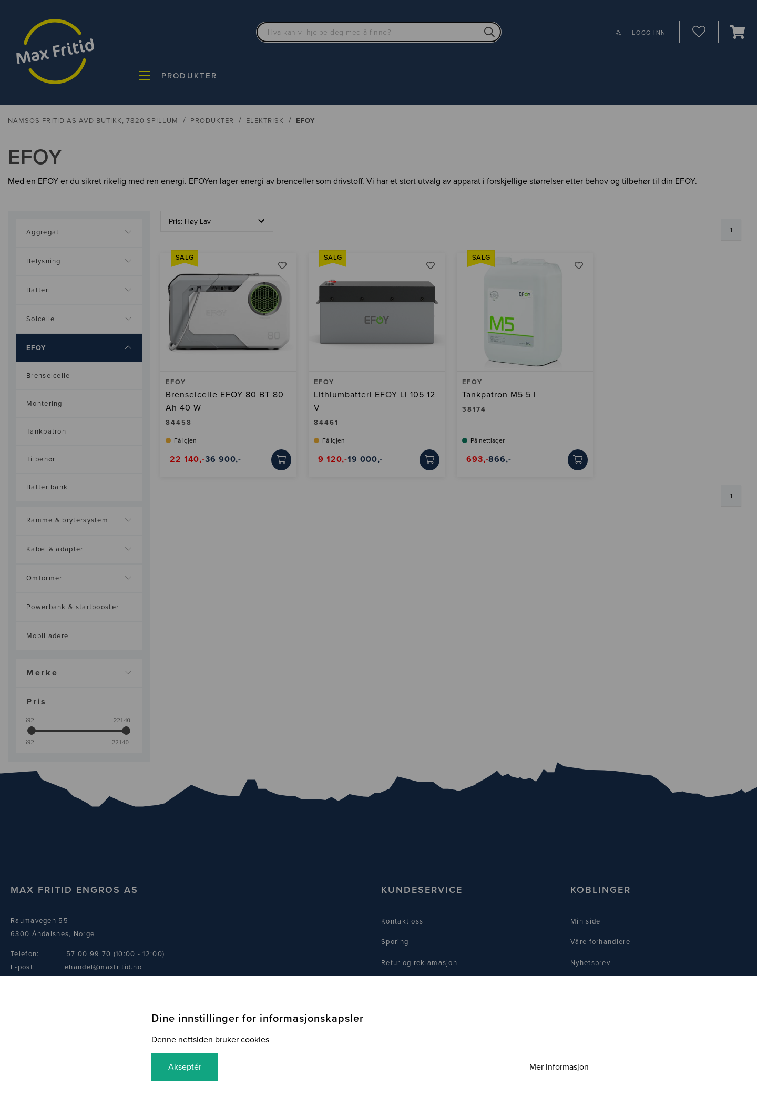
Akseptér (184, 1067)
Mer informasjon (559, 1067)
